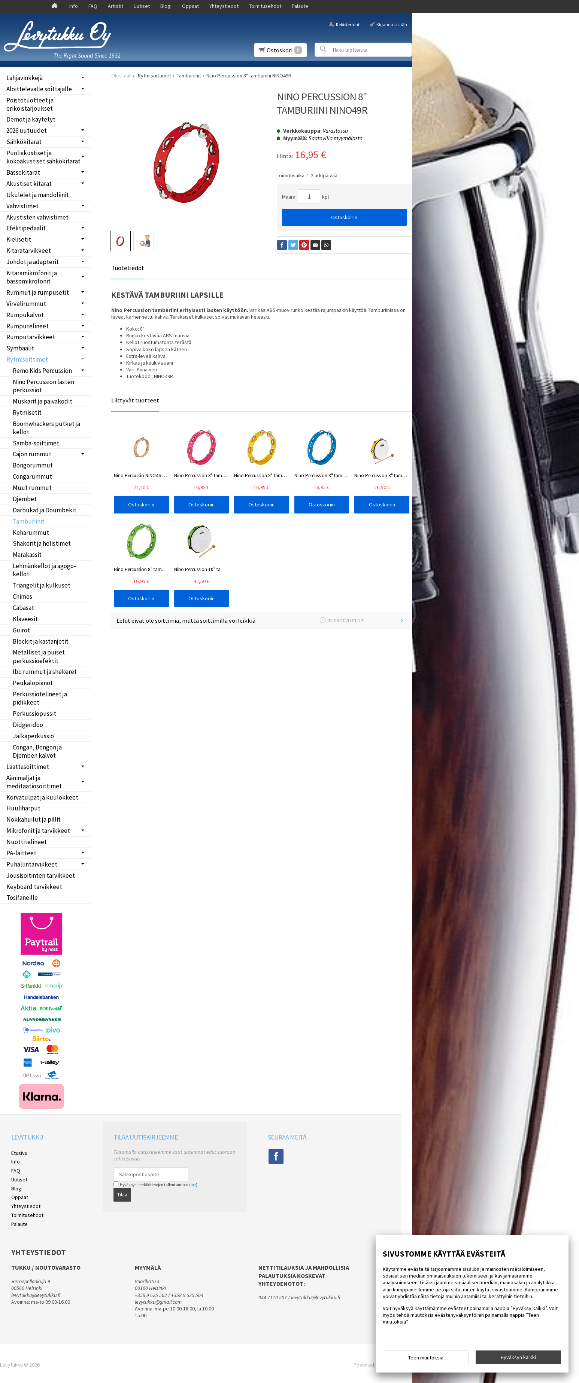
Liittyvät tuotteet (135, 400)
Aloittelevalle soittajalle (39, 89)
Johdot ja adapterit (32, 262)
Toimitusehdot (265, 6)
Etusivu (19, 1153)
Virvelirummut (26, 304)
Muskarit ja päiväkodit (42, 401)
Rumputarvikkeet (30, 337)
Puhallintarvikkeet (31, 864)
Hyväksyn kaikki (518, 1357)
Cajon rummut (32, 454)
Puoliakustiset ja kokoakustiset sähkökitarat (43, 157)
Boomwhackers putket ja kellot (46, 428)
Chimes (22, 596)
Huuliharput (23, 808)
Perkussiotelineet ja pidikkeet (40, 698)
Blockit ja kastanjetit (41, 641)
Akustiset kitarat (29, 184)
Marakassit (27, 555)
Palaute (300, 6)
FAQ (92, 6)
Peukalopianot (33, 683)
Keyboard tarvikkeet (34, 887)
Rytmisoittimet (27, 359)
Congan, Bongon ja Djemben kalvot (37, 751)
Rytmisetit (27, 412)
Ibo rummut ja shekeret (45, 672)
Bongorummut (33, 465)
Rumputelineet (27, 326)
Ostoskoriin (344, 217)
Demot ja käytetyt (30, 119)
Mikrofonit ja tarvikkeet (38, 831)
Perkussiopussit (34, 713)
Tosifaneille (22, 897)
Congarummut (32, 476)
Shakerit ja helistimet (42, 543)
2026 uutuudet (26, 130)
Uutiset (142, 6)
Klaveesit (25, 619)
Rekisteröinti (348, 24)
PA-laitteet (21, 853)
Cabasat (23, 608)
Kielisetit (18, 239)
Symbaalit (20, 348)
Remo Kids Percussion (42, 371)
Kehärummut (31, 532)
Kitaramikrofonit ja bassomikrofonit (31, 277)
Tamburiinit (29, 521)
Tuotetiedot (127, 268)
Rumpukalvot (25, 315)
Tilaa (122, 1194)
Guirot (21, 630)
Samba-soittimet (36, 443)
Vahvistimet (22, 206)
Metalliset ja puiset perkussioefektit (39, 656)
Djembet (25, 499)
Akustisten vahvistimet (37, 217)
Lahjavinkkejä (24, 78)
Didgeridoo (28, 725)
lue (193, 1184)
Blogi (166, 6)
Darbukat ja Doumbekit (44, 510)
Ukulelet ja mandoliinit (37, 195)
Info (73, 6)
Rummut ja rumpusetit (37, 292)
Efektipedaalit (26, 228)
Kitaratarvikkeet (28, 250)
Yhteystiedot (224, 6)
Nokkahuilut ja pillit (33, 819)
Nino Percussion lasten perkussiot (43, 386)
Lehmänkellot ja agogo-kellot (44, 570)
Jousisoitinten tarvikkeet (40, 875)
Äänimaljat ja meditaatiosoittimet (34, 782)
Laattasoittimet (27, 767)
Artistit (115, 6)
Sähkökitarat (24, 142)
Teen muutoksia (425, 1357)
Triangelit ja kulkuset (41, 585)
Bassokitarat (23, 172)
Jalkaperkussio (33, 736)
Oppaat (190, 6)
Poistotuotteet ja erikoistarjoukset (30, 104)
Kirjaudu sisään (391, 24)
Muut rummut (32, 488)
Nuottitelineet (26, 842)
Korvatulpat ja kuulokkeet (42, 797)
